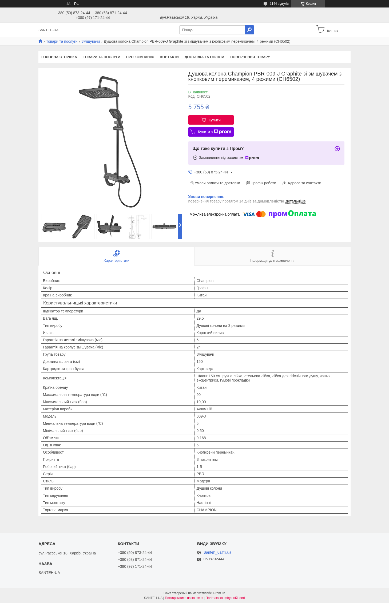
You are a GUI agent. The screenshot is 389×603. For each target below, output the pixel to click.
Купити (215, 120)
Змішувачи (90, 41)
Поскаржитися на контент (184, 598)
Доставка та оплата (204, 57)
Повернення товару (250, 57)
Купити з (214, 131)
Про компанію (140, 57)
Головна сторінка (59, 57)
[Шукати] (249, 29)
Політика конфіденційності (225, 598)
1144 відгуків (279, 4)
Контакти (169, 57)
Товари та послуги (61, 41)
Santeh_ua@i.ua (218, 552)
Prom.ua (219, 593)
